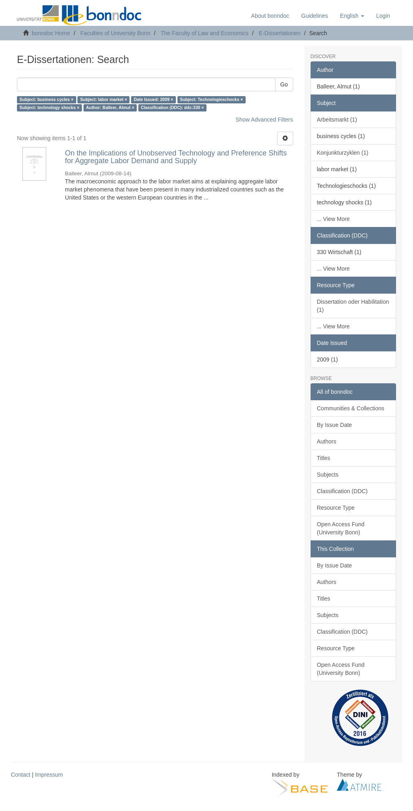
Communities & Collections (350, 408)
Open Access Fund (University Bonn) (341, 528)
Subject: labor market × (103, 99)
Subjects (328, 474)
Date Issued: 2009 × (153, 99)
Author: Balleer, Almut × (110, 107)
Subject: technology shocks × (49, 107)
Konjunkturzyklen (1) (343, 152)
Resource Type (336, 507)
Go (284, 84)
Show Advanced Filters (264, 119)
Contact (20, 774)
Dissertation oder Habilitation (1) (353, 305)
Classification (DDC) (342, 491)
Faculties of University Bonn (115, 33)
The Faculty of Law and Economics (204, 33)
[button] (352, 16)
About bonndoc (270, 16)
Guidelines (314, 16)
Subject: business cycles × (46, 99)
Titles (323, 458)
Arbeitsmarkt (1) (337, 119)
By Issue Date (334, 425)
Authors (326, 441)
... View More (333, 219)
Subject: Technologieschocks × (211, 99)
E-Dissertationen (280, 33)
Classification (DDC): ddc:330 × (172, 107)
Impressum (49, 774)
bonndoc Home (51, 33)
